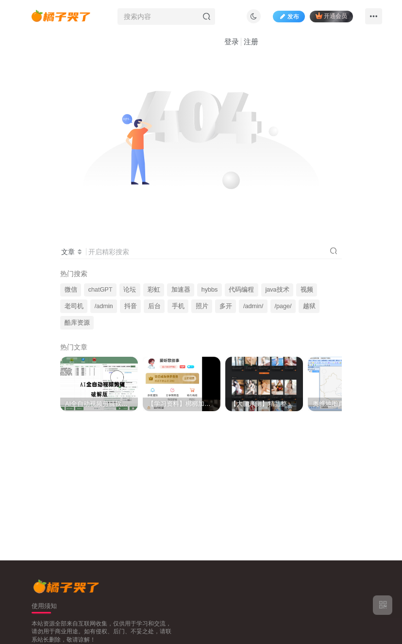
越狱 (309, 306)
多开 (225, 306)
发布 (289, 16)
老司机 (74, 306)
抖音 (130, 306)
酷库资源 (77, 322)
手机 (178, 306)
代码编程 (241, 289)
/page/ (282, 306)
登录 (231, 41)
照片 (202, 306)
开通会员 (331, 15)
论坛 (129, 289)
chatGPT (100, 289)
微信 (71, 289)
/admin (104, 306)
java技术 (277, 289)
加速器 (180, 289)
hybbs (209, 289)
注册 (251, 41)
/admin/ (253, 306)
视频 (307, 289)
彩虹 (154, 289)
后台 (154, 306)
